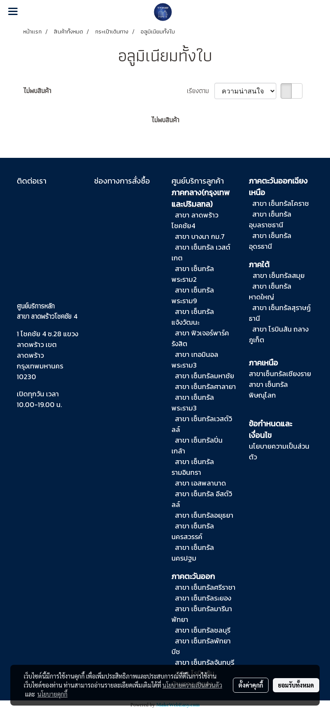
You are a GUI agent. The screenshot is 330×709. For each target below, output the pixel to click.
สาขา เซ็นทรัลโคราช (280, 203)
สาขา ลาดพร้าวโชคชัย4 (194, 220)
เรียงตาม (200, 91)
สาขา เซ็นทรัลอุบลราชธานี (270, 219)
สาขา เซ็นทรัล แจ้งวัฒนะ (192, 316)
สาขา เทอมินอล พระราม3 (194, 359)
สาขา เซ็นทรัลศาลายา (205, 386)
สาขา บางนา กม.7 (200, 236)
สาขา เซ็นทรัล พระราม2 (192, 273)
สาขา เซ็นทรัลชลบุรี (202, 630)
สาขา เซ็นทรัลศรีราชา (204, 587)
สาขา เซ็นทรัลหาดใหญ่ (270, 291)
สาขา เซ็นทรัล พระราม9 (192, 295)
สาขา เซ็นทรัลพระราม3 (192, 402)
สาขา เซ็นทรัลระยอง (203, 598)
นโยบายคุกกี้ (52, 694)
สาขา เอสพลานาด (200, 483)
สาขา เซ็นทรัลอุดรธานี (270, 240)
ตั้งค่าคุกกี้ (250, 685)
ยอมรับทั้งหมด (296, 685)
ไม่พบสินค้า (37, 91)
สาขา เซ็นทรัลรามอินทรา (192, 466)
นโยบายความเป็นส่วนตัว (192, 685)
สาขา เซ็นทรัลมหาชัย (204, 376)
